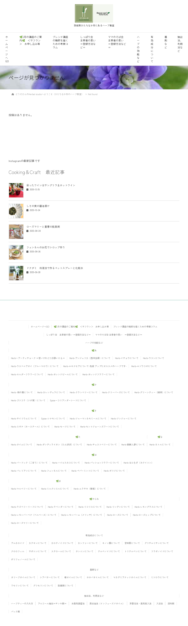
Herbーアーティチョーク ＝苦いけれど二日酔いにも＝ (38, 358)
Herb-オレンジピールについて (63, 374)
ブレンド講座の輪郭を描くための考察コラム (60, 42)
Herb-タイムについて (21, 444)
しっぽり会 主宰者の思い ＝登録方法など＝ (88, 42)
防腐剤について (65, 585)
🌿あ (94, 350)
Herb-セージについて (64, 426)
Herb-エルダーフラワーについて (27, 374)
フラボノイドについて (162, 551)
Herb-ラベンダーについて (60, 506)
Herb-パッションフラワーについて (102, 462)
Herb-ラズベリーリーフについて (27, 506)
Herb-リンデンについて (118, 506)
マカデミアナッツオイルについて (129, 577)
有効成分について (152, 49)
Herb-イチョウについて (126, 358)
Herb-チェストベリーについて (102, 444)
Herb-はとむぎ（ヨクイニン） (138, 462)
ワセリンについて (20, 585)
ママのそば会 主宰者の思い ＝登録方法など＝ (117, 42)
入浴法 (159, 603)
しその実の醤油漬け (39, 206)
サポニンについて (37, 551)
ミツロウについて (160, 577)
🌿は (94, 454)
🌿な (160, 436)
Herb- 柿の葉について (22, 392)
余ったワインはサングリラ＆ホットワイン (50, 185)
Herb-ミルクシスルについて (55, 488)
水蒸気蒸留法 (78, 603)
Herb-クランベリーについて (83, 392)
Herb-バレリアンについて (24, 470)
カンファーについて (88, 542)
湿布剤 (171, 603)
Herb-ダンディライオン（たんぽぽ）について (59, 444)
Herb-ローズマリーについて (25, 522)
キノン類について (111, 542)
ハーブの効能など (138, 49)
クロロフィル (17, 551)
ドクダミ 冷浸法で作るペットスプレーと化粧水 (54, 268)
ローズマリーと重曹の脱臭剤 (43, 226)
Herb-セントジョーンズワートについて (99, 426)
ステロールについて (61, 551)
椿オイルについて (73, 577)
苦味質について (132, 542)
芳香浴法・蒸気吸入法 (140, 603)
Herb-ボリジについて (114, 470)
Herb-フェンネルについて (54, 470)
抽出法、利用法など (180, 44)
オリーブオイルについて (23, 577)
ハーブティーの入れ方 (22, 603)
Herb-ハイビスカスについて (66, 462)
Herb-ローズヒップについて (147, 514)
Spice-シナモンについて (53, 418)
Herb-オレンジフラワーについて (98, 374)
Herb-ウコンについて (153, 358)
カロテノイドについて (62, 542)
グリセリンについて (43, 585)
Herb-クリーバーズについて (116, 392)
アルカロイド (17, 542)
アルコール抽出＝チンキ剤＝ (52, 603)
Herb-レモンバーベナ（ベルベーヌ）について (33, 514)
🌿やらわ (94, 498)
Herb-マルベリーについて (24, 488)
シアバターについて (50, 577)
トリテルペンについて (135, 551)
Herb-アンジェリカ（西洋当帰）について (89, 358)
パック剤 (15, 611)
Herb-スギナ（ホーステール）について (30, 426)
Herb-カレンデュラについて (51, 392)
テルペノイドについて (109, 551)
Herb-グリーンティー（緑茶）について (153, 392)
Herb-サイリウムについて (24, 418)
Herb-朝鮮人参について (133, 444)
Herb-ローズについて (117, 514)
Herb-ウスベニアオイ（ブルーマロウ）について (35, 366)
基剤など (165, 42)
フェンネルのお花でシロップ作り (45, 247)
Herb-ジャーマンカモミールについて (88, 418)
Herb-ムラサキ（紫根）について (90, 488)
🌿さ (94, 410)
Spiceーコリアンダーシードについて (68, 400)
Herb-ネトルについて (160, 444)
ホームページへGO (7, 49)
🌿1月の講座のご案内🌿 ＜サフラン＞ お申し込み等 (30, 40)
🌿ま (58, 480)
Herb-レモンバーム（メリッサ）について (81, 514)
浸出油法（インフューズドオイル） (107, 603)
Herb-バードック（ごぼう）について (29, 462)
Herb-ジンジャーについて (123, 418)
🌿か (94, 384)
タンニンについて (84, 551)
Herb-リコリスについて (90, 506)
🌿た (77, 436)
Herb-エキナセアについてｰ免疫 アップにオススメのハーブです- (94, 366)
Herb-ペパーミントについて (85, 470)
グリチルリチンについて (156, 542)
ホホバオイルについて (98, 577)
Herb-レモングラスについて (148, 506)
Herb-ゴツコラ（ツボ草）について (28, 400)
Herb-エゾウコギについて (144, 366)
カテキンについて (37, 542)
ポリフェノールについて (23, 559)
